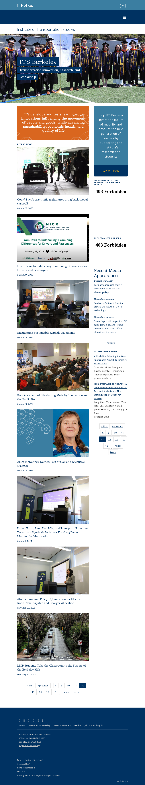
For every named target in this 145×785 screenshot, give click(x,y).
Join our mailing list (93, 725)
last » (77, 692)
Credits (77, 725)
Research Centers (62, 725)
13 (34, 692)
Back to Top (122, 780)
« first (31, 686)
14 (41, 692)
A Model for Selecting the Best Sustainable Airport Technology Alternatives (110, 360)
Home (22, 725)
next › (67, 692)
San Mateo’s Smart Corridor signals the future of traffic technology (108, 306)
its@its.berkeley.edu (29, 745)
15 (48, 692)
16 (55, 692)
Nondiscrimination (26, 767)
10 (69, 686)
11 (76, 686)
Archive (111, 342)
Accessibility (23, 764)
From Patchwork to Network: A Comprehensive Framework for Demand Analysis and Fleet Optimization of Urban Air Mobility (110, 391)
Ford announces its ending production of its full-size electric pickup (108, 288)
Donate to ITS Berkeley (39, 725)
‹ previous (44, 686)
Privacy (21, 771)
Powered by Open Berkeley (30, 760)
